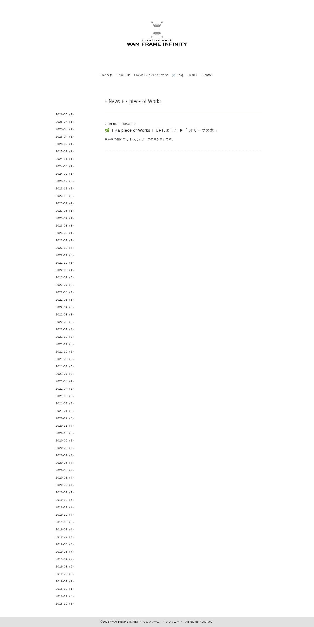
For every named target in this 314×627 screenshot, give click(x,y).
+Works (192, 75)
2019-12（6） (65, 499)
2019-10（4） (65, 514)
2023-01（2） (65, 240)
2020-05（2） (65, 470)
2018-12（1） (65, 588)
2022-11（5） (65, 255)
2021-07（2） (65, 373)
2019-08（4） (65, 529)
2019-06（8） (65, 544)
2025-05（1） (65, 129)
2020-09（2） (65, 440)
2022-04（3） (65, 307)
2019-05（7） (65, 551)
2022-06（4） (65, 292)
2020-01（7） (65, 492)
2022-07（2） (65, 284)
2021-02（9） (65, 403)
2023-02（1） (65, 233)
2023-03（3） (65, 225)
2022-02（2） (65, 322)
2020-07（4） (65, 455)
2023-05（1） (65, 210)
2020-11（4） (65, 425)
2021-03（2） (65, 396)
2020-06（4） (65, 462)
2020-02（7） (65, 485)
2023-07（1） (65, 203)
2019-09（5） (65, 522)
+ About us (123, 75)
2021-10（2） (65, 351)
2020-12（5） (65, 418)
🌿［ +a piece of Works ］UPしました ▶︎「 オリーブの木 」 (162, 130)
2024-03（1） (65, 166)
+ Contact (206, 75)
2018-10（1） (65, 603)
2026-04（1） (65, 121)
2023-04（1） (65, 218)
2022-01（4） (65, 329)
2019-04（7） (65, 559)
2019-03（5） (65, 566)
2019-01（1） (65, 581)
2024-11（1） (65, 158)
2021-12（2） (65, 336)
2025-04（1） (65, 136)
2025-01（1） (65, 151)
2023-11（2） (65, 188)
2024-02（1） (65, 173)
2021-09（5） (65, 359)
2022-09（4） (65, 270)
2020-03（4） (65, 477)
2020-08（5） (65, 448)
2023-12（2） (65, 181)
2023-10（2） (65, 196)
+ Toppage (106, 75)
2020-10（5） (65, 433)
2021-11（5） (65, 344)
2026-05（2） (65, 114)
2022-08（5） (65, 277)
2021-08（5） (65, 366)
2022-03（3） (65, 314)
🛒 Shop (178, 75)
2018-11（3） (65, 596)
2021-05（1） (65, 381)
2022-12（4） (65, 247)
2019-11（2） (65, 507)
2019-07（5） (65, 536)
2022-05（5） (65, 299)
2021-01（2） (65, 410)
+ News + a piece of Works (151, 75)
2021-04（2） (65, 388)
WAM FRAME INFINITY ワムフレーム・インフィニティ (147, 621)
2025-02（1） (65, 144)
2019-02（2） (65, 574)
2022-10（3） (65, 262)
